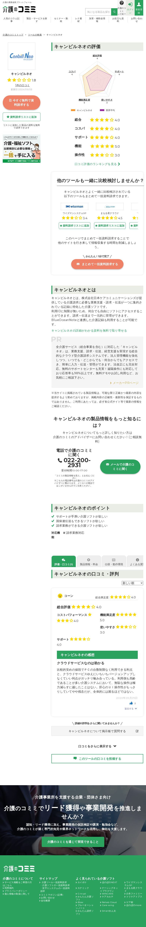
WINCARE (108, 889)
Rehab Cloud (109, 897)
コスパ (72, 71)
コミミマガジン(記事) (52, 890)
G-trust (82, 889)
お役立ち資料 (118, 20)
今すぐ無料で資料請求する (21, 102)
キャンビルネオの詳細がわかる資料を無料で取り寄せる (89, 326)
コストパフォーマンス (72, 610)
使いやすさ (107, 100)
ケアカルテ (107, 892)
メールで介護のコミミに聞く (120, 462)
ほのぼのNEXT (109, 877)
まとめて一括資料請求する (97, 264)
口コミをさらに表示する (95, 742)
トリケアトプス (134, 892)
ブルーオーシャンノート (84, 902)
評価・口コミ (64, 560)
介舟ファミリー (134, 889)
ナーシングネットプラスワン (109, 885)
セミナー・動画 (61, 20)
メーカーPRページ (126, 378)
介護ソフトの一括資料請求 (56, 880)
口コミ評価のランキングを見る (96, 164)
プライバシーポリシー (16, 886)
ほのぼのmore (134, 900)
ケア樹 (129, 897)
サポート (119, 71)
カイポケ (82, 877)
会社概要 (45, 896)
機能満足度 (84, 100)
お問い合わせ (137, 20)
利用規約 (9, 883)
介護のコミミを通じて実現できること (73, 837)
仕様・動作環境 (114, 560)
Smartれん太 (109, 906)
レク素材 (78, 20)
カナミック (83, 883)
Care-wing (108, 900)
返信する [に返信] (129, 704)
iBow (81, 897)
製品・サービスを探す (37, 20)
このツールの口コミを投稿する (100, 754)
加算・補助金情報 (97, 20)
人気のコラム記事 (11, 20)
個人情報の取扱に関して (17, 889)
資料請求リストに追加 (23, 117)
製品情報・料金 (89, 560)
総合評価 (97, 55)
